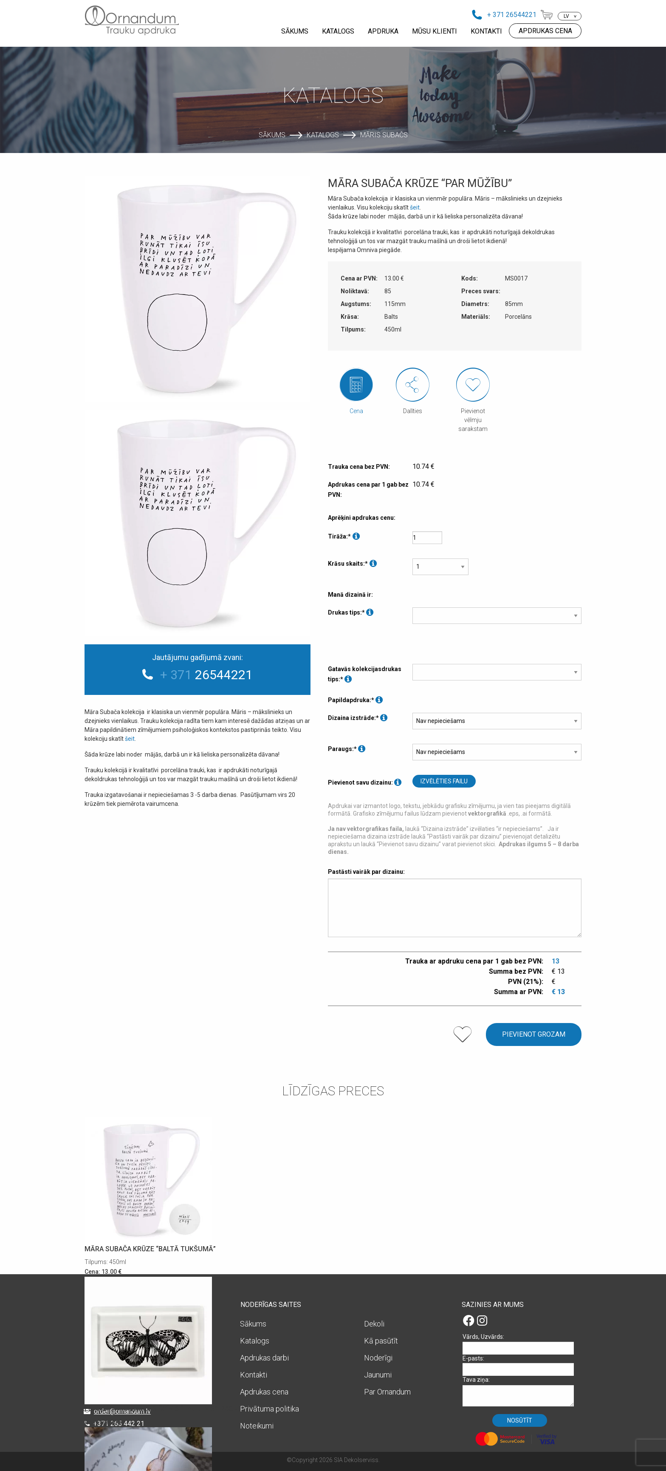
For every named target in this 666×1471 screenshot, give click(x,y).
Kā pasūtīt (381, 1340)
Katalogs (323, 135)
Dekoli (374, 1323)
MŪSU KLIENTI (434, 31)
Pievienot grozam (533, 1034)
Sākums (272, 135)
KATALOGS (338, 31)
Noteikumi (257, 1425)
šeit (130, 738)
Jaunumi (378, 1374)
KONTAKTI (486, 31)
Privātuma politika (269, 1408)
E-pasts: (521, 1365)
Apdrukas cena (264, 1391)
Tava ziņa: (521, 1391)
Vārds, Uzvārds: (521, 1343)
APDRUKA (383, 31)
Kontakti (253, 1374)
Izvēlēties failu (444, 781)
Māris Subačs (384, 135)
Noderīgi (378, 1357)
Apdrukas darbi (264, 1357)
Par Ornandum (387, 1391)
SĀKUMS (294, 31)
